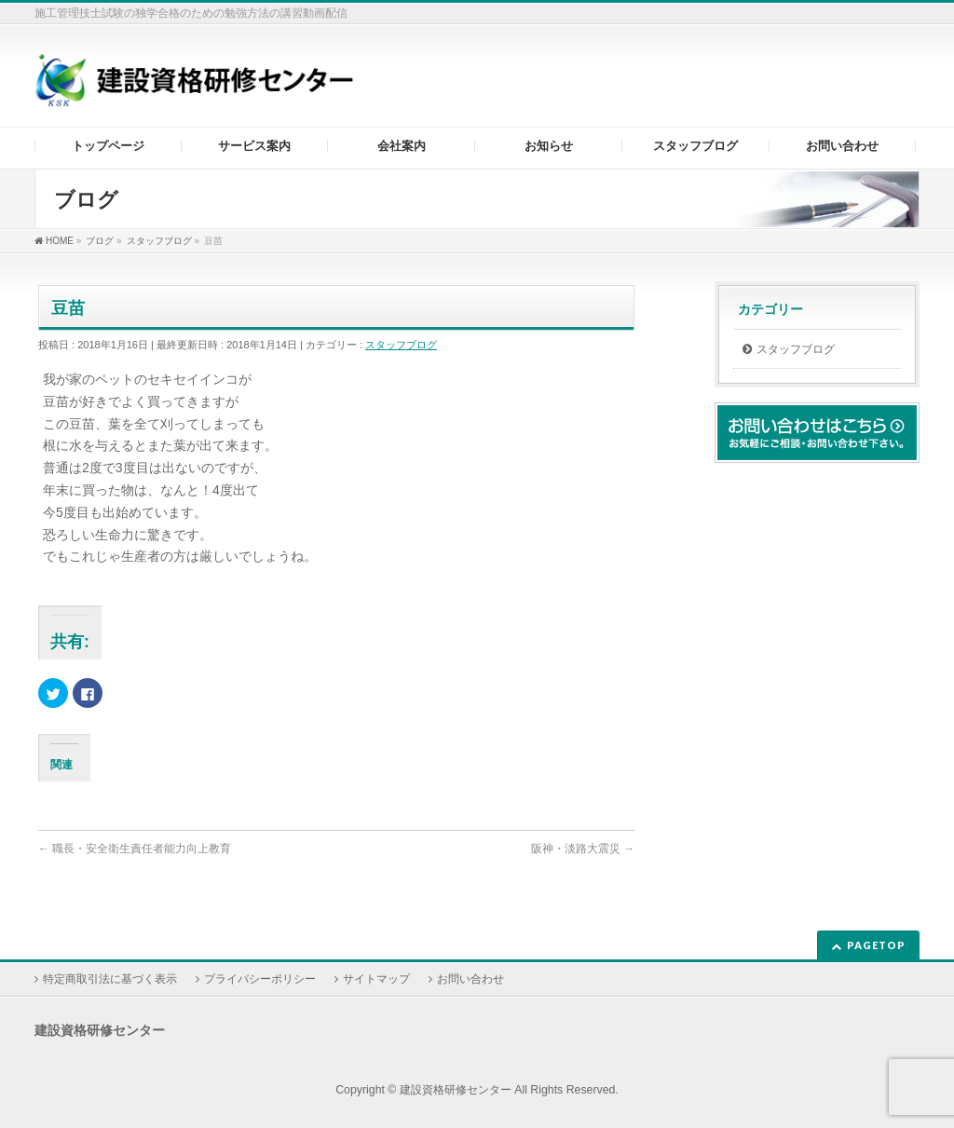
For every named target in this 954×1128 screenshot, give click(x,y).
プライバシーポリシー (260, 978)
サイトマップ (376, 978)
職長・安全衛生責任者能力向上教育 (134, 848)
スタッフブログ (401, 344)
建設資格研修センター (455, 1089)
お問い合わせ (470, 978)
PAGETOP (876, 945)
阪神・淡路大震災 (582, 848)
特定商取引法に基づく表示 (110, 978)
